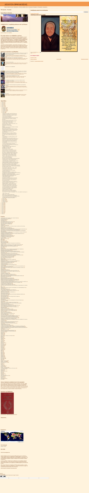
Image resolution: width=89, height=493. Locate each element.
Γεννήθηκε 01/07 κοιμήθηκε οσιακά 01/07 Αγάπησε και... (9, 113)
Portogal (2, 365)
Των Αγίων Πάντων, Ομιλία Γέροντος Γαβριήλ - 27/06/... (9, 167)
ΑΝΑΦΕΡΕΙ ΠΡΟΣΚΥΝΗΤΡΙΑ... (6, 127)
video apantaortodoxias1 (4, 375)
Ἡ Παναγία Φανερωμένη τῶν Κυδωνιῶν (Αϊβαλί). (8, 170)
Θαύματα (2, 258)
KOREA (2, 355)
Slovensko (2, 369)
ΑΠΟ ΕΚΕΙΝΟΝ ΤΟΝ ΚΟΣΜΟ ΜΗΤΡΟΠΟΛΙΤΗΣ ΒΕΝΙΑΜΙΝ (9, 229)
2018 (2, 204)
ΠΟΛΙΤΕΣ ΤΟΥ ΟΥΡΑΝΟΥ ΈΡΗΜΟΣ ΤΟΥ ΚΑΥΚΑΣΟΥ (9, 302)
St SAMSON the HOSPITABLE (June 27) (7, 188)
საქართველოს (3, 378)
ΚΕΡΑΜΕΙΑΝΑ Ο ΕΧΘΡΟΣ (5, 269)
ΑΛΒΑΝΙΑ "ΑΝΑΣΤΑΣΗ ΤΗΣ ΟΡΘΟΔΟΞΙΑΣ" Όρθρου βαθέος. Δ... (11, 162)
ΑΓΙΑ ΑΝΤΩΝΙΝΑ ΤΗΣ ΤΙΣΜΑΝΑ (5, 218)
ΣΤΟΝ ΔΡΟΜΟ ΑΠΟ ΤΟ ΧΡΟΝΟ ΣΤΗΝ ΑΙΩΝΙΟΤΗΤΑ (9, 316)
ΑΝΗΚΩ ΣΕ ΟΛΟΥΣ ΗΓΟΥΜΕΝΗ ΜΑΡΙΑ (7, 228)
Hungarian (2, 349)
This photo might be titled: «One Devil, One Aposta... (9, 118)
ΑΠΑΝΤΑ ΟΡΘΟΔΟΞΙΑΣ (15, 4)
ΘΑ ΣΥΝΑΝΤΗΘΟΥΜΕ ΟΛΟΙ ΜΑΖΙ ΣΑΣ (6, 257)
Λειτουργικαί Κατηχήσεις (4, 272)
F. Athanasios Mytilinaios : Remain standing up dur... (9, 146)
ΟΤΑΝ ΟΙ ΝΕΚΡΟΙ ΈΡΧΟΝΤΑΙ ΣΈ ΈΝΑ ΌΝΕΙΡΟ (8, 289)
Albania (2, 332)
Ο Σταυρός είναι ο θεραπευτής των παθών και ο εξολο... (9, 115)
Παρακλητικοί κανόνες (4, 291)
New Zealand (3, 358)
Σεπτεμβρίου (4, 110)
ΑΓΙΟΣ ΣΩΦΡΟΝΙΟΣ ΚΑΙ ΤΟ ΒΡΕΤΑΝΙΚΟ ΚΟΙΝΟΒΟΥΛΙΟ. (14, 57)
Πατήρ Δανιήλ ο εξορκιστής (5, 293)
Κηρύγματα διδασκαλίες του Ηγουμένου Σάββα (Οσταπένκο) (9, 271)
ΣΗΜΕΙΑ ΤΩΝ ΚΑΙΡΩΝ (4, 308)
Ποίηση (2, 301)
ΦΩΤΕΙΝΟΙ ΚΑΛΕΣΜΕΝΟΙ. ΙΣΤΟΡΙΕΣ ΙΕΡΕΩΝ (8, 331)
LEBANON (2, 356)
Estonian (2, 346)
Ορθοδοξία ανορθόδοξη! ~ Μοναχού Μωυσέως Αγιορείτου (10, 129)
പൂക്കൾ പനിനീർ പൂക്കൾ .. (6, 193)
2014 (2, 208)
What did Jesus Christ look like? (6, 124)
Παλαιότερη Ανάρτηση (84, 59)
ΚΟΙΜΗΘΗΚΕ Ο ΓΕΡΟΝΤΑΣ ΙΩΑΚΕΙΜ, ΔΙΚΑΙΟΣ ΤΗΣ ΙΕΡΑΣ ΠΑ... (11, 174)
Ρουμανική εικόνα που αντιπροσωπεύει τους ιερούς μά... (9, 178)
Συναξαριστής (3, 320)
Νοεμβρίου (4, 108)
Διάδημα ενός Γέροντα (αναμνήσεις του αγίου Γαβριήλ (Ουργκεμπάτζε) (11, 244)
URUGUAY (2, 373)
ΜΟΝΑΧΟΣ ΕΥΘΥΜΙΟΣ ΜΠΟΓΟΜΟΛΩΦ (7, 278)
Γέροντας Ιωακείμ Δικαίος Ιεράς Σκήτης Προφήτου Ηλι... (9, 140)
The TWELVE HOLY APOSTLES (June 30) (8, 131)
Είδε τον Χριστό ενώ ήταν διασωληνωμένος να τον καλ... (9, 128)
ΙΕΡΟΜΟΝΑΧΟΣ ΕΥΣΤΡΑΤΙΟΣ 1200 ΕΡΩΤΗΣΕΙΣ (8, 261)
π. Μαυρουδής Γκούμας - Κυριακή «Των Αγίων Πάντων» (9, 185)
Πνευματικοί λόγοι (3, 300)
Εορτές (2, 247)
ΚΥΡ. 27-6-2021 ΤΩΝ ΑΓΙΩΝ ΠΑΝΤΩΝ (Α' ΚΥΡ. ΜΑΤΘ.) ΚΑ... (10, 144)
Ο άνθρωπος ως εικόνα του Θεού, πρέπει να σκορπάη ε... (10, 139)
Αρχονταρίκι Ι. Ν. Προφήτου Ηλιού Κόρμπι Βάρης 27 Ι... (9, 151)
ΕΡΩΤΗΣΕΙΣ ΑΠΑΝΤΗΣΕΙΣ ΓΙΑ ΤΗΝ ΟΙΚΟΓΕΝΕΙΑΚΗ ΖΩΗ (9, 251)
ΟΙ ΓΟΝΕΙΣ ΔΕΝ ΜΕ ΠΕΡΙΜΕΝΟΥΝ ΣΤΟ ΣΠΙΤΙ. (12, 75)
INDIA (1, 350)
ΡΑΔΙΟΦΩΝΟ (3, 307)
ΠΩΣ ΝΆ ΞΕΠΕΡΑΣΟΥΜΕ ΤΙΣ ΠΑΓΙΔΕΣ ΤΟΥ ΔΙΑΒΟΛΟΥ (9, 306)
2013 (2, 209)
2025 (2, 103)
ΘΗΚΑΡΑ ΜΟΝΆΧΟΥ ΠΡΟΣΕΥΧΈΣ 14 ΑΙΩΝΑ (7, 259)
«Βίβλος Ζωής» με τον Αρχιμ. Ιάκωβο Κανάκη (8, 194)
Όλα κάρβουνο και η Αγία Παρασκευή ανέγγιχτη (8, 173)
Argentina (2, 333)
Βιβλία (2, 239)
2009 (2, 212)
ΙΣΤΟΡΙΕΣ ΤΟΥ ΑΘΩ (4, 263)
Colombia (2, 340)
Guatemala (2, 348)
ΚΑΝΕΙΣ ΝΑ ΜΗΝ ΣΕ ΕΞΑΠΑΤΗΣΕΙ (6, 266)
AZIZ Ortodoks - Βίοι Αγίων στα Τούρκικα (7, 335)
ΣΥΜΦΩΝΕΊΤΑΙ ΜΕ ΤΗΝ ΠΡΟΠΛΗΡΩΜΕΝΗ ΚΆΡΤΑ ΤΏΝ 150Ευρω (11, 172)
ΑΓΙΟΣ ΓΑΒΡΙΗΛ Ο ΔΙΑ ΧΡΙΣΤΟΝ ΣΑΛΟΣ (7, 221)
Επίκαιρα (2, 248)
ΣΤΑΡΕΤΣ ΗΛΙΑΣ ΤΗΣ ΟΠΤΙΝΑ (5, 312)
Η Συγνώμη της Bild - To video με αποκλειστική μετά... (9, 159)
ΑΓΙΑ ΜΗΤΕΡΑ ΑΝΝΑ (4, 219)
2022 (2, 105)
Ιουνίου (3, 112)
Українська (2, 377)
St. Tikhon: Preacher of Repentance (7, 156)
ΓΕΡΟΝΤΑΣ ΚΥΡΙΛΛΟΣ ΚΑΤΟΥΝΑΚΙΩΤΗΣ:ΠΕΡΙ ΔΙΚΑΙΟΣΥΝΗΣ (10, 158)
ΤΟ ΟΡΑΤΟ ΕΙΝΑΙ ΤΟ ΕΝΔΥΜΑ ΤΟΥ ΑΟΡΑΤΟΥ (8, 197)
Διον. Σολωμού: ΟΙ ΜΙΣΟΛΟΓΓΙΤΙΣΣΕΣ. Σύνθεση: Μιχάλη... (10, 152)
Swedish (2, 370)
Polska (2, 364)
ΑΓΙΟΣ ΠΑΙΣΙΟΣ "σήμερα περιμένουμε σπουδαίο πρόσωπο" (10, 138)
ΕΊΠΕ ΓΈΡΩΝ (3, 246)
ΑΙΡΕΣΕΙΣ (2, 224)
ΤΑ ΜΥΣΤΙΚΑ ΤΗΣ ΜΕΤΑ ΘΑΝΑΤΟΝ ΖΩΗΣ (7, 322)
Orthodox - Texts (3, 361)
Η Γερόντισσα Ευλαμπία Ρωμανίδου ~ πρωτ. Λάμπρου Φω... (10, 161)
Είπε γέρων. (7, 93)
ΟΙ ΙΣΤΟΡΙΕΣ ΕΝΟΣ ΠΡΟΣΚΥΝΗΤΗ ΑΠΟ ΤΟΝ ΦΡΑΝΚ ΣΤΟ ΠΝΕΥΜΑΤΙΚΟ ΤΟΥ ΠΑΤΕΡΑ (14, 285)
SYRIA (2, 371)
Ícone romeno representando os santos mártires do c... (9, 179)
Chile (1, 339)
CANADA (2, 338)
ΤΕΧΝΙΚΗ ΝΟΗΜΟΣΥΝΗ (4, 324)
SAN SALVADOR (3, 368)
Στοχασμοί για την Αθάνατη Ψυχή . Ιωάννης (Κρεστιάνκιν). (9, 317)
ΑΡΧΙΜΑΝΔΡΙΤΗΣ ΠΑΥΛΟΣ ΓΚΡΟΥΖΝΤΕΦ (7, 235)
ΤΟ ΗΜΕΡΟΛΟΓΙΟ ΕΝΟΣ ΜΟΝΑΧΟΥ (6, 325)
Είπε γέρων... (4, 119)
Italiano (2, 353)
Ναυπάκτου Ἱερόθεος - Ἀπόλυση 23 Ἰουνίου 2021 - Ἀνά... (10, 123)
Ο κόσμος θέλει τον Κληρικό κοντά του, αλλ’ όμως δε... (9, 168)
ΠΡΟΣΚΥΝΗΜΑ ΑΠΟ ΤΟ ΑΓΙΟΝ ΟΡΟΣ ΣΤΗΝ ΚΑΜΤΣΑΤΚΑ (9, 305)
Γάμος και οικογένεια (4, 242)
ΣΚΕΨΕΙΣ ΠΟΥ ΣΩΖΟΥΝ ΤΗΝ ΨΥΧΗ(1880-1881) (8, 310)
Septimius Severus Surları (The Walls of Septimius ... (9, 190)
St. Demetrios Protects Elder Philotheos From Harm (9, 121)
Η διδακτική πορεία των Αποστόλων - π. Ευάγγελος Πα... (9, 130)
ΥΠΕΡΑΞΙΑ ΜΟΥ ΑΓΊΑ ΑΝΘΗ (37, 14)
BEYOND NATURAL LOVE (5, 145)
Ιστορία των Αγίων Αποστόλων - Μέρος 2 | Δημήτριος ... (9, 153)
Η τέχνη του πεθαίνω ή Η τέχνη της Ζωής (7, 256)
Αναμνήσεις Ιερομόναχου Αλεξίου (6, 227)
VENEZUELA (3, 374)
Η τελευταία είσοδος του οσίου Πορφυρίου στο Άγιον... (9, 154)
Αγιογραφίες (2, 220)
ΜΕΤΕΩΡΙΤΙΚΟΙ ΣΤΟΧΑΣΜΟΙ (5, 276)
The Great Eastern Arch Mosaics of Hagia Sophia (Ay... (9, 187)
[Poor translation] (4, 476)
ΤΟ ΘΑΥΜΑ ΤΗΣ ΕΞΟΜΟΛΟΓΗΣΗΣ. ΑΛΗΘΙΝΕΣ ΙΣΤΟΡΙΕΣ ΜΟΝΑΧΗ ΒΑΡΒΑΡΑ (13, 326)
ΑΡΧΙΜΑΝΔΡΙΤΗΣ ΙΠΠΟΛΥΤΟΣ (5, 234)
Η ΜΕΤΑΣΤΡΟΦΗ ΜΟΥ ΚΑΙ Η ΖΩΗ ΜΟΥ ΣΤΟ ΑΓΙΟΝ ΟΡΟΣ (10, 254)
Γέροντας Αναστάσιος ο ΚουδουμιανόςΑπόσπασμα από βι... (10, 117)
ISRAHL (2, 352)
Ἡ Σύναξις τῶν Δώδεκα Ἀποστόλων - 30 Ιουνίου (8, 143)
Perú (1, 363)
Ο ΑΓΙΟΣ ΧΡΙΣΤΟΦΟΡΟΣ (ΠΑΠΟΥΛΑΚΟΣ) (7, 280)
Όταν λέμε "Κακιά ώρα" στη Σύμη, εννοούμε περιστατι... (9, 120)
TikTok (2, 372)
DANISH (2, 342)
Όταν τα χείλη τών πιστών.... (6, 180)
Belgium (2, 336)
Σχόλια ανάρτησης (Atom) (39, 61)
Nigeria (2, 359)
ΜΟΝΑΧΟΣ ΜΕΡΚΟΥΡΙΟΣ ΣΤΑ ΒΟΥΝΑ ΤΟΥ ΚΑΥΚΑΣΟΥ (9, 279)
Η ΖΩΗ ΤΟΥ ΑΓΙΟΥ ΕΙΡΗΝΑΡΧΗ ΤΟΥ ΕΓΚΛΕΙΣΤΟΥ (8, 253)
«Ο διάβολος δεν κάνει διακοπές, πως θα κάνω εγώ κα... (9, 114)
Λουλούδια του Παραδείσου (5, 273)
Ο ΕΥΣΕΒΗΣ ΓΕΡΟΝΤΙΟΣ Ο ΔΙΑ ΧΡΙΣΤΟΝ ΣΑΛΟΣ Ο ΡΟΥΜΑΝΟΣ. (11, 282)
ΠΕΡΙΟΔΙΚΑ (2, 299)
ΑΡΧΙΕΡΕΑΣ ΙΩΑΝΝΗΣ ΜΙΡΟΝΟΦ (6, 232)
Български (2, 376)
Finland (2, 347)
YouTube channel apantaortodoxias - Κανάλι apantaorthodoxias (13, 13)
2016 (2, 206)
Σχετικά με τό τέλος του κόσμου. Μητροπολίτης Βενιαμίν (9, 321)
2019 (2, 203)
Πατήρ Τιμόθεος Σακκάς (4, 297)
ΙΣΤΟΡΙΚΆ (2, 265)
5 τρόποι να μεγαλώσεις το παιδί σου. (7, 189)
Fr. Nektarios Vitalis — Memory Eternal (7, 122)
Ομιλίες (2, 286)
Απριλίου (3, 199)
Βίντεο (2, 240)
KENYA (2, 354)
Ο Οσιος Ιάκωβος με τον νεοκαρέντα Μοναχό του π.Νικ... (9, 136)
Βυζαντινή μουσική (3, 241)
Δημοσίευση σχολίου (33, 57)
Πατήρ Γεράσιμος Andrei (4, 292)
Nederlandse (2, 357)
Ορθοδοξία (2, 288)
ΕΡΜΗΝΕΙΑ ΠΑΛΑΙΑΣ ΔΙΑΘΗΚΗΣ (6, 250)
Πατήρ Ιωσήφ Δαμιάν (4, 295)
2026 (2, 102)
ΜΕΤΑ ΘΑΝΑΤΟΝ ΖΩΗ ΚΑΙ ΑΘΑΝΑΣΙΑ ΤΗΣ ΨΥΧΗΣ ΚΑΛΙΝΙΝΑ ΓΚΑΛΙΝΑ (11, 275)
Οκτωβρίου (4, 109)
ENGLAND (2, 345)
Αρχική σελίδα (59, 59)
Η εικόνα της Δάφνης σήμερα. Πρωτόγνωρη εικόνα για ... (9, 141)
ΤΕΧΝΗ (2, 323)
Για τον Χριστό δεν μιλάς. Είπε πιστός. (7, 169)
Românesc (2, 366)
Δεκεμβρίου (4, 107)
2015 (2, 207)
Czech (2, 341)
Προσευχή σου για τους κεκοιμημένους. (6, 304)
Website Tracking (3, 446)
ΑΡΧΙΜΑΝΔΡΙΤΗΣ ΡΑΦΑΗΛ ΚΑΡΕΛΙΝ (6, 236)
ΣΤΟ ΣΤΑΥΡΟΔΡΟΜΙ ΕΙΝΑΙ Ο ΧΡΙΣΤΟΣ (7, 314)
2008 (2, 213)
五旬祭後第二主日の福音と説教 (6, 147)
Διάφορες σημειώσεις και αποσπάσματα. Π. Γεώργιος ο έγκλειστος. (10, 245)
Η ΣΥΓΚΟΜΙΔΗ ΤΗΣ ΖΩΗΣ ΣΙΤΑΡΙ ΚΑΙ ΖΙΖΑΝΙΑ (8, 255)
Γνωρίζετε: (2, 243)
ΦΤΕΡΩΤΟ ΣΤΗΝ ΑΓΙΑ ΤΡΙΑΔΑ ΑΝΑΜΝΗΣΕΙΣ (7, 330)
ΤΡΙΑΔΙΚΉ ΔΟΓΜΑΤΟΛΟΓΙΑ (5, 328)
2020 (2, 202)
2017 (2, 205)
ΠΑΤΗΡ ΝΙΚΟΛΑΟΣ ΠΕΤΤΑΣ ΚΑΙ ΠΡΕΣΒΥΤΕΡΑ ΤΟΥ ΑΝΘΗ (10, 296)
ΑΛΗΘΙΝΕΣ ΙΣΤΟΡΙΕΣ (4, 225)
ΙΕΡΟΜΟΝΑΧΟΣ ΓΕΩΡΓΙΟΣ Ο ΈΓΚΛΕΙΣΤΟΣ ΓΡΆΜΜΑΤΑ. (9, 260)
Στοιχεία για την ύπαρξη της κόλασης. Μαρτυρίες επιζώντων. (9, 315)
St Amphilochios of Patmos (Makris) (7, 125)
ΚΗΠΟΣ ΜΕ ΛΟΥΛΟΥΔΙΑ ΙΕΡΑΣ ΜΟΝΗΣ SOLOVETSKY (9, 270)
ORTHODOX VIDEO (4, 362)
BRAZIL (2, 337)
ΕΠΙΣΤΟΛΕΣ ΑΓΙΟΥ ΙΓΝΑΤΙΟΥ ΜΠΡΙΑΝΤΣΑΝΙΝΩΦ (8, 249)
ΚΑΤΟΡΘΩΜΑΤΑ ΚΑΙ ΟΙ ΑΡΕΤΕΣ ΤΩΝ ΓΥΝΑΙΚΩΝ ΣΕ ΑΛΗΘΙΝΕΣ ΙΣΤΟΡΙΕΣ (12, 267)
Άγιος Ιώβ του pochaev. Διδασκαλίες (6, 223)
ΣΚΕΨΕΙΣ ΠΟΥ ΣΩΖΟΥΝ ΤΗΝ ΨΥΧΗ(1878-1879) (8, 309)
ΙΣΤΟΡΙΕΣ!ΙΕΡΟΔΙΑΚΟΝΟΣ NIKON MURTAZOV (8, 264)
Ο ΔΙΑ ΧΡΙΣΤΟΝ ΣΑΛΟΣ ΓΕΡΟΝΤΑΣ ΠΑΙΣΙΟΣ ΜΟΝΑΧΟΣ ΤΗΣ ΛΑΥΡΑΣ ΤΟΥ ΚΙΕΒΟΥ (13, 281)
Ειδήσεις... (3, 135)
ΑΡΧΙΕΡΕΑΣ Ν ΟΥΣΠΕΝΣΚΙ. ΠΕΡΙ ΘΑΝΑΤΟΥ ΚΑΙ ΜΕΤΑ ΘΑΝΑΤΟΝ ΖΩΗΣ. (12, 233)
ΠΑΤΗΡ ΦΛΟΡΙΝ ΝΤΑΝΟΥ (5, 298)
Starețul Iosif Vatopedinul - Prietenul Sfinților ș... (8, 182)
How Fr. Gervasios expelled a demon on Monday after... (9, 195)
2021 (2, 106)
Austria (2, 334)
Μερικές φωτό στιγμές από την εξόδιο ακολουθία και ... (9, 132)
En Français (2, 344)
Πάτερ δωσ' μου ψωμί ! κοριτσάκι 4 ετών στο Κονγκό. (9, 164)
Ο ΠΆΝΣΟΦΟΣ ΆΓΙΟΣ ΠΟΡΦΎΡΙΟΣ (6, 283)
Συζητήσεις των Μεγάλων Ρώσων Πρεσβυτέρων (8, 318)
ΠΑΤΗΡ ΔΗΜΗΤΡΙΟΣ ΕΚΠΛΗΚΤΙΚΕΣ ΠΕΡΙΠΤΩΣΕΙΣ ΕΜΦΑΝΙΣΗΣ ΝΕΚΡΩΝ (12, 294)
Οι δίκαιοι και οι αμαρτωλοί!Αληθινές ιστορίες (7, 284)
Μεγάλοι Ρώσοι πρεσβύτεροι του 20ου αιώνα (7, 274)
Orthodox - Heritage (4, 360)
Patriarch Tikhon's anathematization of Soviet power (9, 184)
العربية (2, 379)
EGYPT (2, 343)
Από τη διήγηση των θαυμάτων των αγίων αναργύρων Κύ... (10, 163)
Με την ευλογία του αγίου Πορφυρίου (7, 157)
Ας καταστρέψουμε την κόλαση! (5, 237)
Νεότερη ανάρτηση (33, 59)
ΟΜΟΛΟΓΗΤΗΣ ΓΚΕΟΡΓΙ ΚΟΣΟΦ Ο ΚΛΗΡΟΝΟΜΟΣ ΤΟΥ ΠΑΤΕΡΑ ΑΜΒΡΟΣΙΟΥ (13, 287)
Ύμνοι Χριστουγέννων (4, 329)
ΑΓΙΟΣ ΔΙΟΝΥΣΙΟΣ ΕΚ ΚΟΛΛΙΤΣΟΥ (6, 222)
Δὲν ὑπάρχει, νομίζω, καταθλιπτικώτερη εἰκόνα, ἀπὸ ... (9, 134)
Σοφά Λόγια (2, 311)
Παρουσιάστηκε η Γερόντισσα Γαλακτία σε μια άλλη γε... (9, 133)
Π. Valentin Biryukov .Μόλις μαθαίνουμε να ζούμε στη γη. (9, 290)
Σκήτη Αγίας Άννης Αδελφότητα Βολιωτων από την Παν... (9, 177)
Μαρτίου (3, 200)
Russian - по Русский (4, 367)
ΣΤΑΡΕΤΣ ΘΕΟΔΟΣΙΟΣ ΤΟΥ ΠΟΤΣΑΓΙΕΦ (7, 313)
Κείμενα (2, 268)
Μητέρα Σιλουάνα (3, 277)
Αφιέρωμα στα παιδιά (4, 238)
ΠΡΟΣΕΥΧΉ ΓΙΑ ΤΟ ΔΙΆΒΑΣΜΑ (10, 66)
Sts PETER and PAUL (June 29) (6, 166)
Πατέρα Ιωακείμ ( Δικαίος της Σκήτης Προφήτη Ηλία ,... (9, 175)
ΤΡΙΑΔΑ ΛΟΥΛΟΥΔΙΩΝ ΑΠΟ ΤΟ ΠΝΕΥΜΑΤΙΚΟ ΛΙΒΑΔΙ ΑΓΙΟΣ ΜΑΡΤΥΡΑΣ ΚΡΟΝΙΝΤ (13, 327)
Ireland (2, 351)
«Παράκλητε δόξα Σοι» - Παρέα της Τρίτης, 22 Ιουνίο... (9, 183)
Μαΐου (3, 198)
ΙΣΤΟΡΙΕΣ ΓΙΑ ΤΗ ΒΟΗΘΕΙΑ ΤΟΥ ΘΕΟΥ (7, 262)
